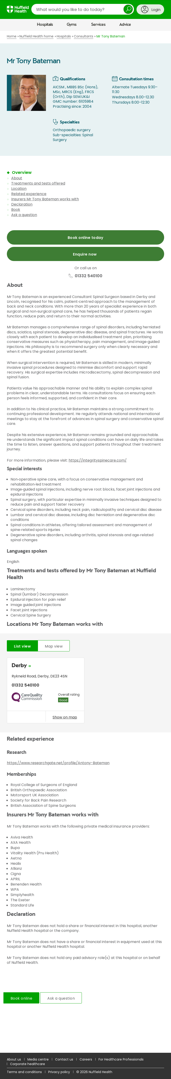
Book (15, 209)
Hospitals (45, 25)
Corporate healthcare (27, 1064)
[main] (85, 542)
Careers (86, 1059)
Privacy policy (59, 1072)
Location (19, 188)
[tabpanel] (85, 691)
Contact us (64, 1059)
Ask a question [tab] (61, 998)
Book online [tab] (21, 998)
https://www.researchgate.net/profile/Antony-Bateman (58, 762)
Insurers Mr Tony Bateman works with (45, 199)
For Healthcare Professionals (121, 1059)
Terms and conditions (24, 1072)
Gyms (72, 25)
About (16, 178)
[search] (82, 9)
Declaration (21, 204)
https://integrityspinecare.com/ (98, 460)
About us (14, 1059)
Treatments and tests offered (38, 183)
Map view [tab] (54, 646)
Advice (125, 25)
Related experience (28, 193)
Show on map (65, 717)
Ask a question (24, 214)
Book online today (85, 237)
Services (98, 25)
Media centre (38, 1059)
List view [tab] (22, 646)
